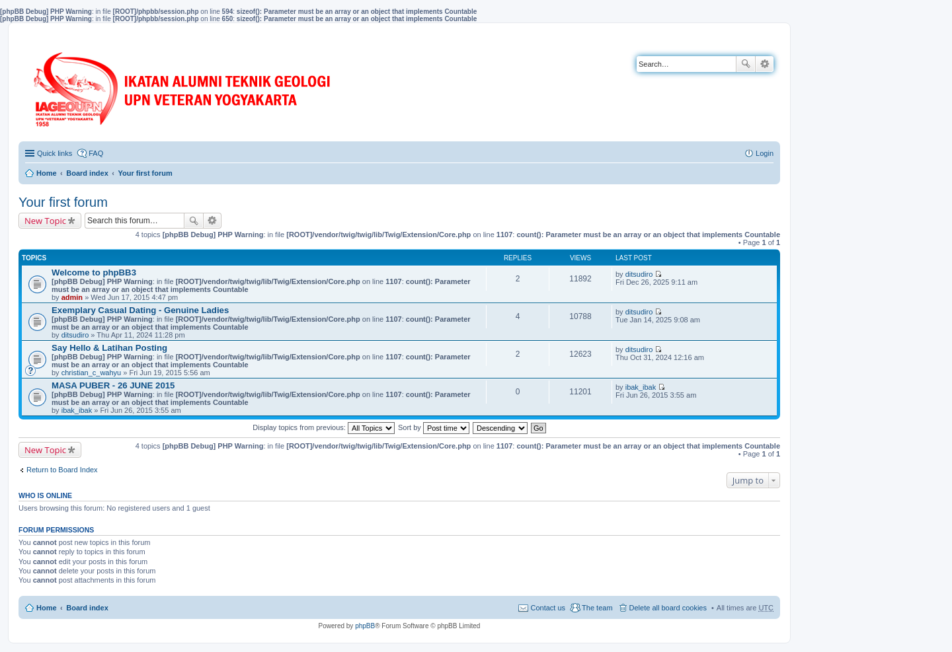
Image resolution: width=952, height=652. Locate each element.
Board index (87, 173)
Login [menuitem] (765, 153)
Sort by (433, 427)
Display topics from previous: (324, 427)
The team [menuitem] (597, 608)
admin (72, 297)
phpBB (365, 626)
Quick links (54, 153)
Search (746, 64)
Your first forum (145, 173)
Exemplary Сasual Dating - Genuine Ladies (140, 310)
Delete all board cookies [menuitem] (668, 608)
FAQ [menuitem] (96, 153)
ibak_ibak (76, 410)
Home (46, 173)
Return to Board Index (62, 470)
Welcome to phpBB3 (94, 272)
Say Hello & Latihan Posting (109, 348)
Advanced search (765, 64)
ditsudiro (639, 274)
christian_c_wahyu (91, 373)
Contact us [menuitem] (547, 608)
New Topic (45, 221)
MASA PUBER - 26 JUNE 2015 (113, 385)
